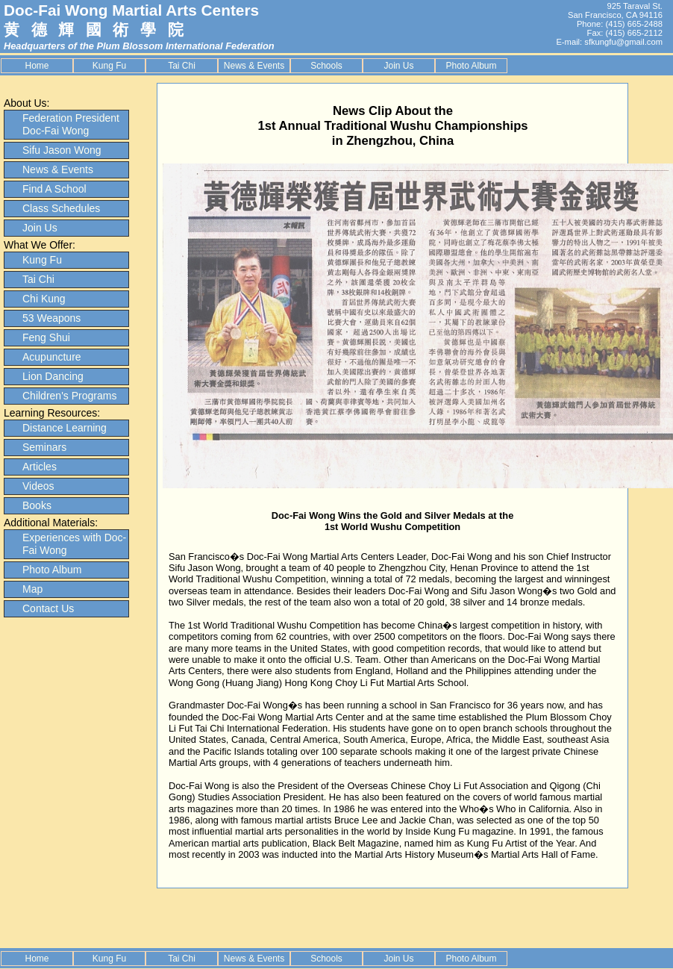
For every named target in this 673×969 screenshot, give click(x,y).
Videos (38, 486)
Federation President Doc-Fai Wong (70, 124)
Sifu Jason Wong (61, 150)
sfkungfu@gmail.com (623, 41)
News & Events (254, 65)
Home (36, 65)
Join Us (398, 65)
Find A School (54, 189)
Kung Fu (109, 65)
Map (32, 589)
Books (36, 505)
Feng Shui (46, 337)
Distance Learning (64, 428)
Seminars (44, 447)
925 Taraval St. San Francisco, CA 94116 (615, 10)
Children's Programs (69, 396)
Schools (326, 65)
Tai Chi (181, 65)
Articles (39, 467)
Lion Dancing (53, 376)
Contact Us (48, 608)
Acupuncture (51, 357)
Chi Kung (44, 299)
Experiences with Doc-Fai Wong (74, 544)
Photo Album (470, 65)
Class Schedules (61, 208)
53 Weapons (51, 318)
